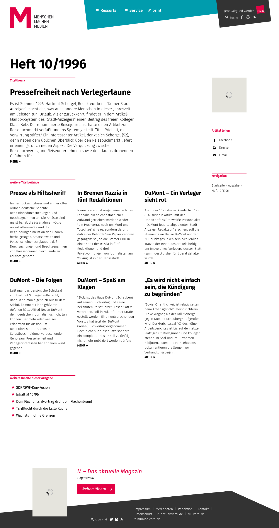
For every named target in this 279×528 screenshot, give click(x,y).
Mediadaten (164, 509)
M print (154, 10)
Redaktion (185, 509)
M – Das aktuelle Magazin (109, 471)
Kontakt (203, 509)
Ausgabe (234, 185)
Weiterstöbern (94, 489)
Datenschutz (143, 514)
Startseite (218, 185)
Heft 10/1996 (220, 191)
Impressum (142, 509)
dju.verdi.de (196, 514)
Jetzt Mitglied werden (239, 11)
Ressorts (108, 10)
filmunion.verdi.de (147, 519)
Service (136, 10)
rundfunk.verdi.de (170, 514)
